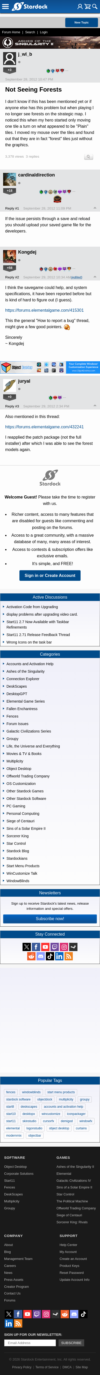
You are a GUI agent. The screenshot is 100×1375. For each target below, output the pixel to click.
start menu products (61, 1092)
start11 (11, 1121)
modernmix (14, 1135)
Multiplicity (11, 1201)
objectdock (44, 1099)
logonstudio (34, 1128)
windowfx (86, 1121)
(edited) (76, 277)
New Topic (81, 22)
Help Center (68, 1245)
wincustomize (51, 1114)
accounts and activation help (63, 1106)
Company (13, 1236)
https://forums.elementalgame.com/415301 (44, 310)
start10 (11, 1114)
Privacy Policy (22, 1367)
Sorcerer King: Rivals (72, 1222)
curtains (81, 1128)
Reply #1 (12, 208)
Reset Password (72, 1273)
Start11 (9, 1181)
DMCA (67, 1367)
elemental (13, 1128)
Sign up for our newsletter (32, 1335)
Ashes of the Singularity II (75, 1167)
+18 (9, 190)
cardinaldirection (36, 175)
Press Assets (13, 1280)
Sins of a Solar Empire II (74, 1187)
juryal (24, 381)
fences (10, 1092)
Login (43, 32)
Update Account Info (74, 1280)
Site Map (82, 1367)
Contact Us (12, 1293)
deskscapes (29, 1106)
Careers (10, 1266)
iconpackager (76, 1114)
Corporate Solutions (18, 1174)
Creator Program (16, 1287)
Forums (9, 1300)
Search (30, 32)
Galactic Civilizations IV (73, 1181)
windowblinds (31, 1092)
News (8, 1273)
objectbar (34, 1135)
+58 (9, 268)
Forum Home (11, 32)
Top (95, 208)
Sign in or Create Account (50, 575)
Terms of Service (47, 1367)
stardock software (18, 1099)
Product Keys (69, 1266)
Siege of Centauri (69, 1215)
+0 (10, 397)
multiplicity (66, 1099)
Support (68, 1236)
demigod (67, 1121)
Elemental (63, 1174)
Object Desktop (15, 1167)
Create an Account (73, 1259)
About (8, 1245)
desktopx (29, 1114)
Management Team (18, 1259)
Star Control (65, 1194)
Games (63, 1158)
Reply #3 (12, 406)
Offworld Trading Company (76, 1208)
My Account (68, 1252)
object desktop (59, 1128)
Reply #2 (12, 277)
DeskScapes (13, 1194)
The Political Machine (72, 1201)
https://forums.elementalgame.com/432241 (44, 427)
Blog (7, 1252)
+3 (10, 70)
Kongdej (27, 252)
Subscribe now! (50, 918)
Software (14, 1158)
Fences (9, 1187)
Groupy (9, 1208)
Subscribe (71, 1343)
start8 (10, 1106)
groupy (85, 1099)
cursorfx (48, 1121)
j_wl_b (25, 54)
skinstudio (29, 1121)
